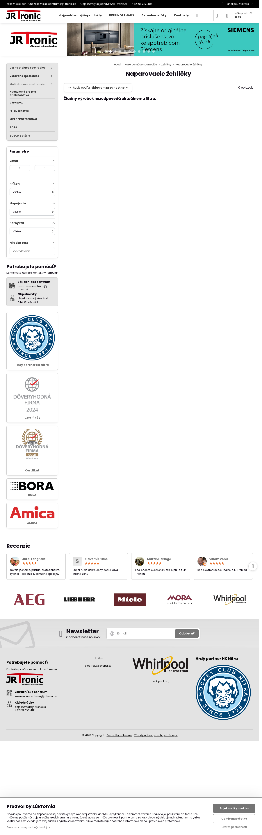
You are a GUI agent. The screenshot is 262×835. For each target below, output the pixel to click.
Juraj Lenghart (34, 559)
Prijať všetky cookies (234, 808)
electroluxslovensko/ (98, 666)
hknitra (98, 658)
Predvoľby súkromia (119, 735)
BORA (32, 495)
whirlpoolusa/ (161, 681)
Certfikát (32, 470)
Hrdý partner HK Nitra (32, 365)
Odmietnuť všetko (234, 818)
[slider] (29, 563)
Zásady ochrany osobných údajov (156, 735)
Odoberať (186, 633)
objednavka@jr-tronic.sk (30, 707)
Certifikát (32, 418)
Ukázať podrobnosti (234, 827)
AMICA (32, 523)
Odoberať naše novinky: (83, 637)
